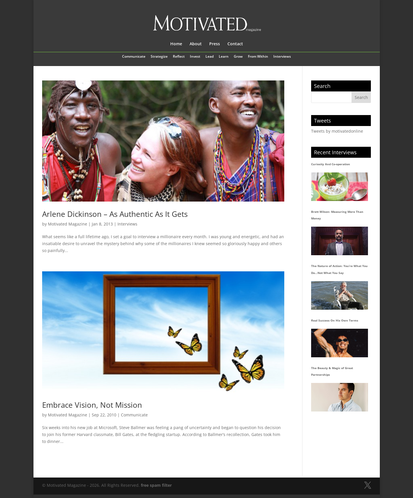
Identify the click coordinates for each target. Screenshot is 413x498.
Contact (235, 44)
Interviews (282, 57)
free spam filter (156, 485)
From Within (258, 57)
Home (176, 44)
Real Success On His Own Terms (334, 320)
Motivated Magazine (67, 224)
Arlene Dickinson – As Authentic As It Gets (115, 214)
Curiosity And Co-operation (330, 164)
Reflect (179, 57)
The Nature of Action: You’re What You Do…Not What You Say (339, 269)
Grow (238, 57)
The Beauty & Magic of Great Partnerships (332, 371)
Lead (209, 57)
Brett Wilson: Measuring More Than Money (337, 215)
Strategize (159, 57)
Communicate (133, 57)
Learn (224, 57)
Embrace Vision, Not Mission (92, 405)
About (196, 44)
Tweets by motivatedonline (337, 131)
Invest (195, 57)
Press (214, 44)
